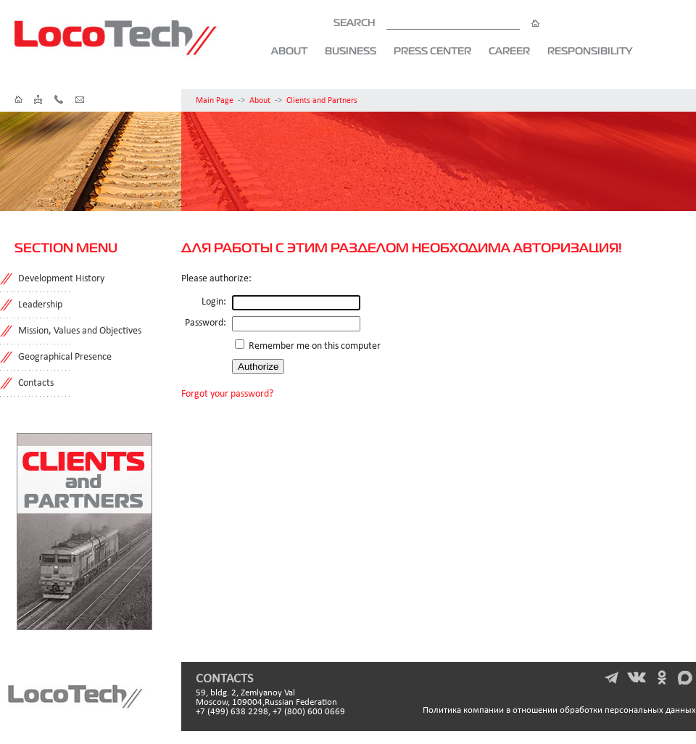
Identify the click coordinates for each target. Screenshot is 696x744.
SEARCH (436, 22)
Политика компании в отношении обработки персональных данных (559, 710)
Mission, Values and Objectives (79, 331)
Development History (61, 278)
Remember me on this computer (313, 346)
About (289, 51)
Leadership (40, 304)
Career (509, 51)
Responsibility (589, 51)
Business (350, 51)
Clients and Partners (321, 100)
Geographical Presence (65, 357)
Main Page (214, 100)
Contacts (36, 383)
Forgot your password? (227, 394)
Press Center (432, 51)
